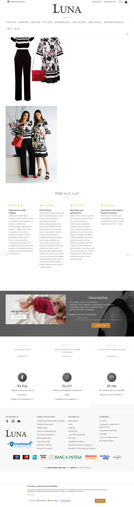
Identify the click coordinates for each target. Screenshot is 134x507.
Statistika (42, 500)
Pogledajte (22, 392)
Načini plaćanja (44, 473)
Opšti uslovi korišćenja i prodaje (51, 456)
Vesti (70, 459)
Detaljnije (31, 495)
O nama (103, 456)
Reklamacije (42, 463)
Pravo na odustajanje (46, 466)
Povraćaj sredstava (45, 470)
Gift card (72, 473)
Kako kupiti (73, 456)
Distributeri (72, 466)
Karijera (71, 463)
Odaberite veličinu (76, 477)
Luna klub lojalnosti (76, 470)
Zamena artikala (44, 480)
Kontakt (103, 469)
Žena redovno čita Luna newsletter (112, 426)
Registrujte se (110, 2)
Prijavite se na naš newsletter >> (112, 430)
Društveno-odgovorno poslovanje (109, 461)
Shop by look (26, 41)
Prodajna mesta (107, 476)
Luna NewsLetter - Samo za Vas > (67, 37)
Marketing (54, 500)
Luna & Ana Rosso (108, 37)
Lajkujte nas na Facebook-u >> (22, 435)
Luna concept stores (109, 472)
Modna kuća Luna (12, 41)
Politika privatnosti (45, 459)
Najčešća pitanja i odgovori (80, 480)
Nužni (33, 500)
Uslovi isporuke (43, 477)
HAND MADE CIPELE (26, 37)
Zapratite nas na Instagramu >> (67, 435)
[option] (26, 37)
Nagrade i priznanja (108, 466)
